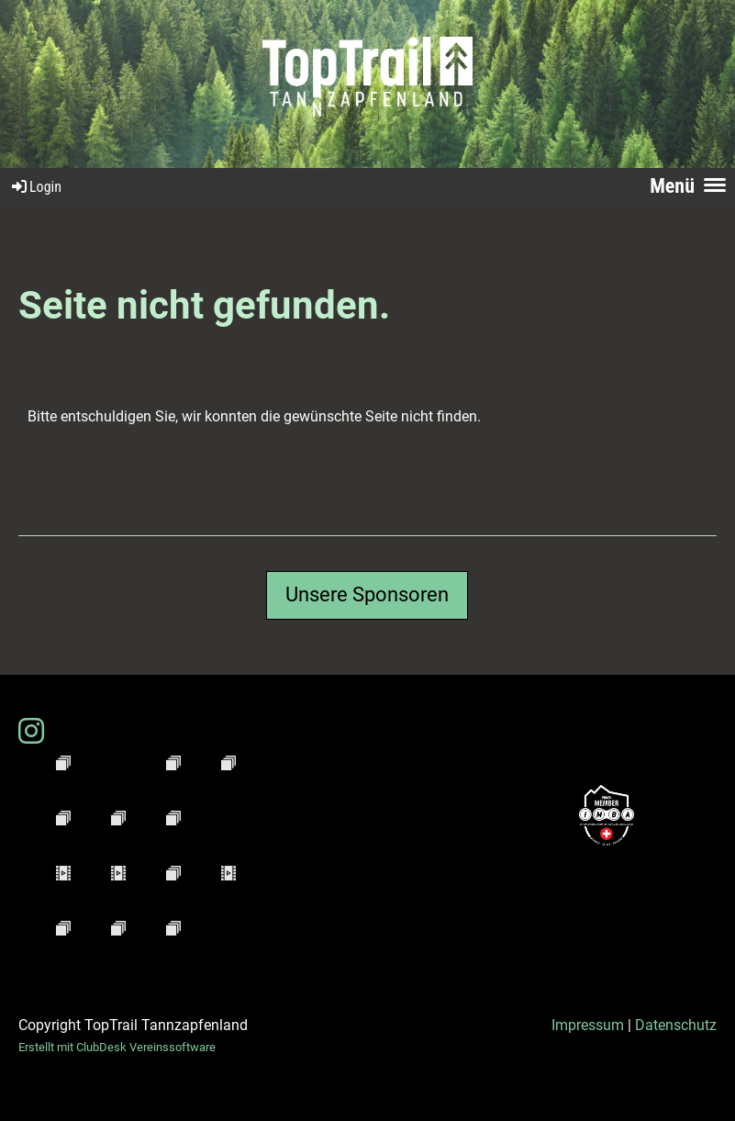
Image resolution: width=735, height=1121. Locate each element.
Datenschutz (676, 1025)
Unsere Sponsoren (367, 594)
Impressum (587, 1025)
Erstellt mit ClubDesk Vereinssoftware (117, 1047)
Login (35, 187)
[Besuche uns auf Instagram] (31, 731)
